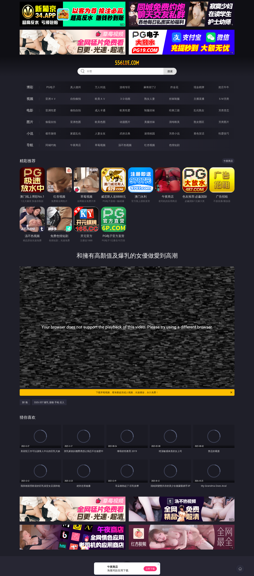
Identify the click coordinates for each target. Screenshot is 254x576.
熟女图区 (199, 122)
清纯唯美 (174, 122)
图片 (30, 122)
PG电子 (50, 87)
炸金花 (174, 87)
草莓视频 (100, 145)
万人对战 (100, 87)
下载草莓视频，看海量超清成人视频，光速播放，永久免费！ (164, 392)
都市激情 (50, 133)
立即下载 (150, 568)
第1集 (25, 402)
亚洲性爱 (50, 110)
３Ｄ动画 (125, 99)
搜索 (170, 71)
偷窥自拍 (50, 122)
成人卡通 (100, 110)
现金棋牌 (199, 87)
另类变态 (223, 110)
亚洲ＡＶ (50, 99)
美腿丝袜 (149, 122)
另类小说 (174, 133)
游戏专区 (125, 87)
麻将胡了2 (150, 87)
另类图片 (223, 122)
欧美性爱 (125, 110)
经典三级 (174, 110)
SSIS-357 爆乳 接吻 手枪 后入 (49, 402)
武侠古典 (125, 133)
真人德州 (75, 87)
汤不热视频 (125, 145)
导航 (30, 145)
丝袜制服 (174, 99)
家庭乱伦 (75, 133)
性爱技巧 (223, 133)
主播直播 (199, 99)
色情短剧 (174, 145)
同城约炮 (50, 145)
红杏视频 (149, 145)
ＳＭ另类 (223, 99)
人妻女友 (100, 133)
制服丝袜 (149, 110)
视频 (30, 98)
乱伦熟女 (199, 110)
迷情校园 (149, 133)
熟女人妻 (149, 99)
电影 (30, 110)
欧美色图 (100, 122)
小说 (30, 133)
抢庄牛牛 (223, 87)
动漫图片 (125, 122)
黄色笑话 (199, 133)
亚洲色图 (75, 122)
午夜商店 (75, 145)
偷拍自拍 (75, 110)
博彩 (30, 87)
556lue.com (127, 63)
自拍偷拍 (75, 99)
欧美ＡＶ (100, 99)
